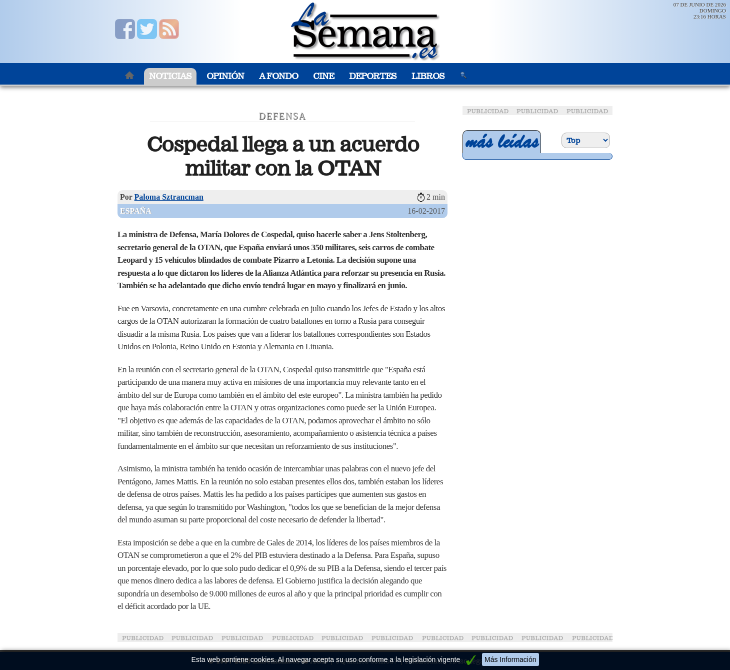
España (136, 211)
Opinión (225, 76)
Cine (323, 76)
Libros (428, 76)
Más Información (510, 659)
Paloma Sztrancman (169, 197)
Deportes (372, 76)
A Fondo (278, 76)
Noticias (170, 76)
